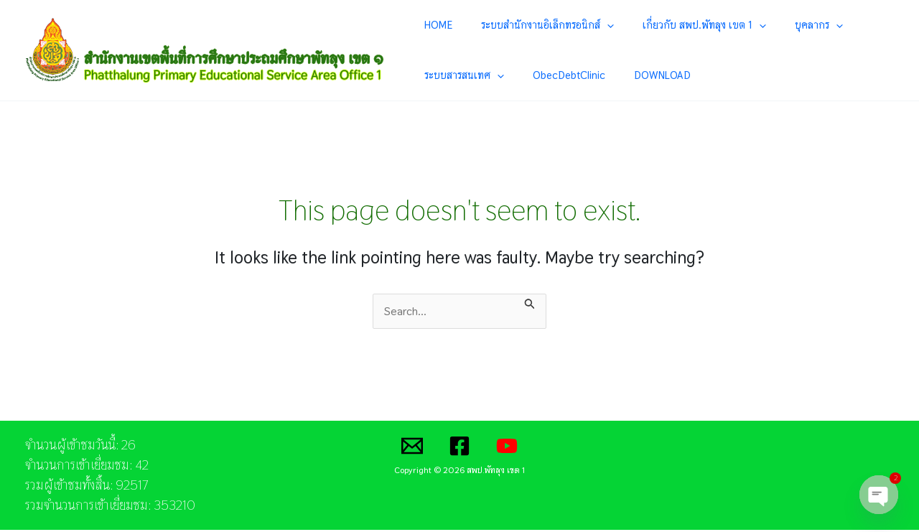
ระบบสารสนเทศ (839, 25)
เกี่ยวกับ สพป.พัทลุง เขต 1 (666, 25)
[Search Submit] (532, 303)
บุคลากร (764, 25)
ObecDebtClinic (457, 76)
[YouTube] (507, 448)
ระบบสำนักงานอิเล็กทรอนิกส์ (526, 25)
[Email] (412, 448)
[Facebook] (459, 448)
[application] (586, 25)
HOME (435, 25)
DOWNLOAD (533, 76)
